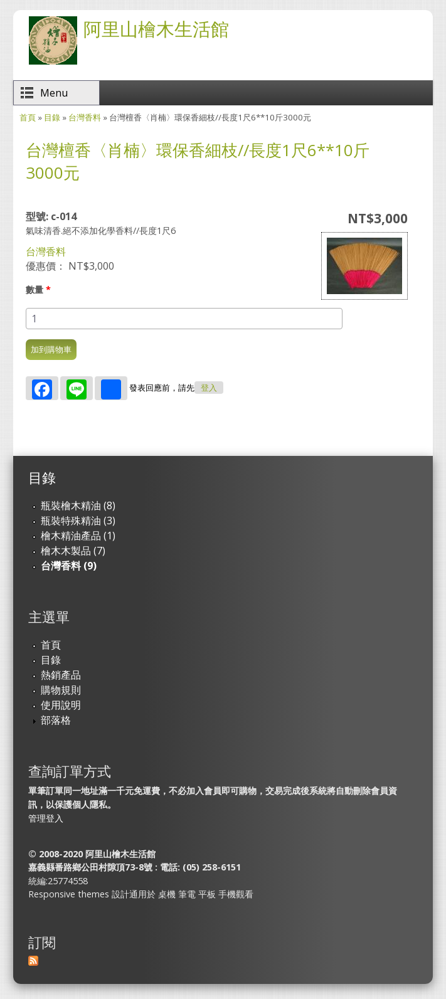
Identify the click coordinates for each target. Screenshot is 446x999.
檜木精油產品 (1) (78, 535)
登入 (209, 388)
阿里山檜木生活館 (156, 28)
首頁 (27, 117)
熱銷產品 (61, 675)
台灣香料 (84, 117)
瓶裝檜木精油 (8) (78, 505)
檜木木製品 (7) (73, 551)
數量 (38, 289)
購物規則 (61, 690)
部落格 (56, 720)
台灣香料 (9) (69, 566)
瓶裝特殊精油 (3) (78, 520)
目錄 (52, 117)
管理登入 (45, 818)
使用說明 (61, 705)
